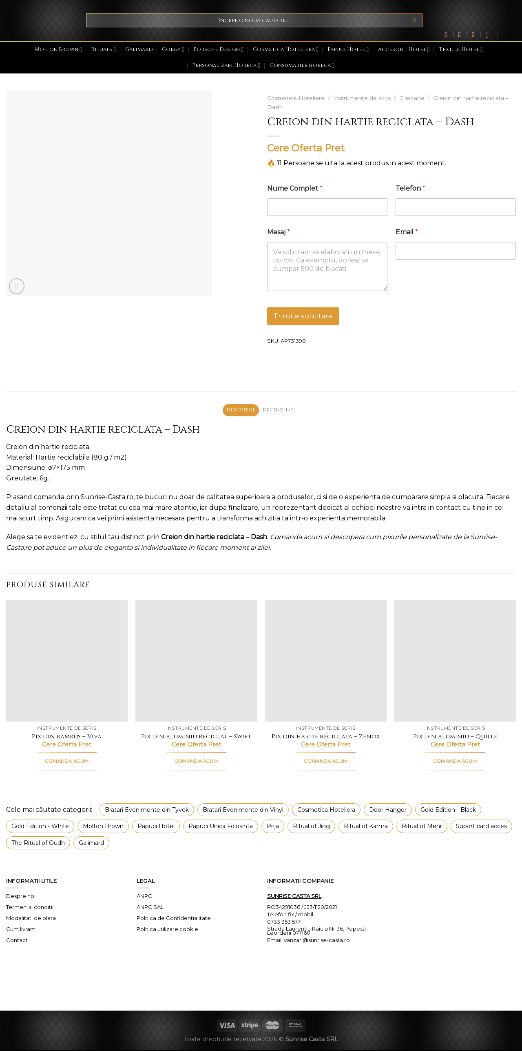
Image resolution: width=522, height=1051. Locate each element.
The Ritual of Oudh (38, 843)
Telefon (410, 188)
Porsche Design (218, 49)
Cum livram (20, 930)
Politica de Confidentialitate (174, 918)
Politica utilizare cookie (167, 930)
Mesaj (278, 232)
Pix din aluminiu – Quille (455, 737)
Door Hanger (388, 810)
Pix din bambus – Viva (67, 737)
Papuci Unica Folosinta (220, 827)
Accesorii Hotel (404, 49)
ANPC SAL (150, 907)
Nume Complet (295, 188)
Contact (17, 941)
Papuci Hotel (348, 49)
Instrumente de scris (362, 98)
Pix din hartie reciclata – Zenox (326, 737)
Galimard (139, 49)
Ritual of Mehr (422, 827)
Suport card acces (481, 827)
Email (407, 232)
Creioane (412, 98)
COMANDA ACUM (66, 762)
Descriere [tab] (239, 410)
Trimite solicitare (303, 316)
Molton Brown (58, 49)
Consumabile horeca (302, 65)
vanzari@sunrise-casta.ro (317, 941)
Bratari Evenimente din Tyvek (147, 810)
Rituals (103, 49)
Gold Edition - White (40, 827)
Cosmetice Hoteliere (296, 98)
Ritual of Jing (311, 827)
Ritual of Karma (366, 827)
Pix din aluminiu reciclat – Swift (196, 737)
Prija (273, 827)
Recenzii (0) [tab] (281, 410)
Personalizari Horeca (226, 65)
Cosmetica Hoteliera (286, 49)
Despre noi (20, 896)
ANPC (144, 896)
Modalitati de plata (31, 918)
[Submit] (414, 20)
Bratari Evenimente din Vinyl (243, 810)
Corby (173, 49)
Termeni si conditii (29, 907)
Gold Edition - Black (448, 810)
